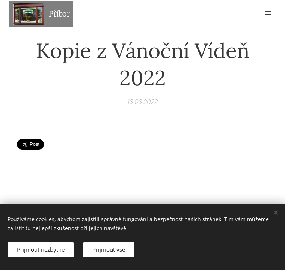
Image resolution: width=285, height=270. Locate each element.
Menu (268, 14)
